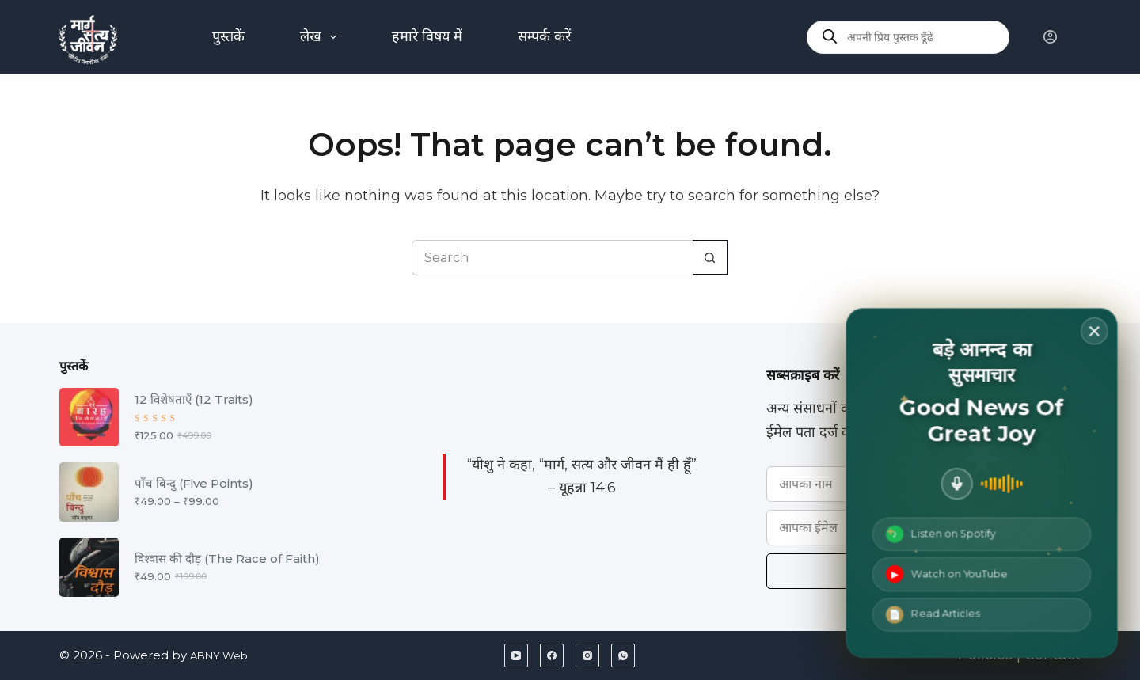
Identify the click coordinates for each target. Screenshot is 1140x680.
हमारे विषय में (427, 36)
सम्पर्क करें (544, 36)
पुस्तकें (228, 36)
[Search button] (710, 257)
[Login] (1050, 37)
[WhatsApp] (623, 655)
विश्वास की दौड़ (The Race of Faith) (227, 558)
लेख (322, 37)
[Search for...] (552, 257)
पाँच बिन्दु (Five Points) (194, 483)
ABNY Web (224, 655)
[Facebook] (552, 655)
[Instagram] (587, 655)
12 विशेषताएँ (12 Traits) (194, 399)
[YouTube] (516, 655)
